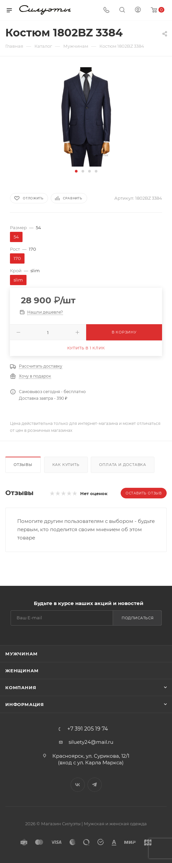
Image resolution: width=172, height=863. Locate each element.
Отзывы (23, 464)
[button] (76, 171)
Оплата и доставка (122, 464)
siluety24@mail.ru (91, 742)
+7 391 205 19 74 (87, 729)
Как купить (66, 464)
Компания (20, 687)
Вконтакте (78, 785)
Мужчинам (21, 653)
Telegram (94, 785)
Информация (24, 704)
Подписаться (138, 618)
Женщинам (21, 670)
